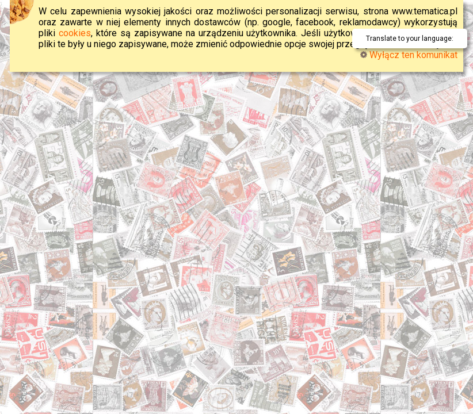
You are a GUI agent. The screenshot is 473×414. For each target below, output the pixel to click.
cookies (75, 33)
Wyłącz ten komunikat (408, 54)
